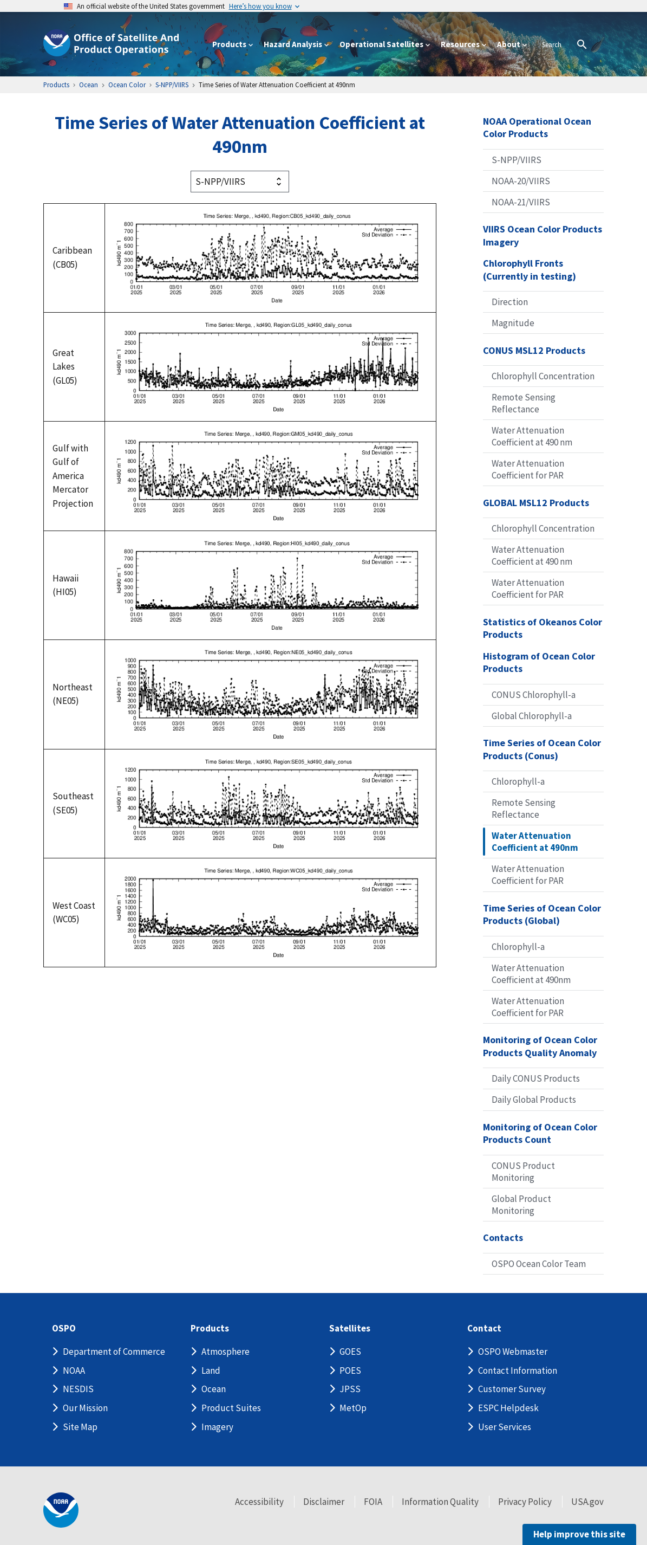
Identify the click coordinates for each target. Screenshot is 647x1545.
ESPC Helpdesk (508, 1408)
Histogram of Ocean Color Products (539, 662)
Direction (510, 302)
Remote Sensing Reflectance (523, 403)
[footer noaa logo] (61, 1510)
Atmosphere (225, 1351)
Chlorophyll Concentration (543, 376)
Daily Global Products (534, 1100)
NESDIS (78, 1389)
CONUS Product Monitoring (523, 1172)
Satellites (349, 1328)
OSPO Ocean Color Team (539, 1264)
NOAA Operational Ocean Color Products (537, 127)
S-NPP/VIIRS (516, 160)
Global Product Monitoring (521, 1205)
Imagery (217, 1427)
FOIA (373, 1502)
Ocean (213, 1389)
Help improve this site (579, 1534)
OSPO (64, 1328)
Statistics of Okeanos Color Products (542, 628)
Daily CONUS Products (536, 1078)
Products (210, 1328)
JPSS (350, 1389)
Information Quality (440, 1502)
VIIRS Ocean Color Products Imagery (542, 235)
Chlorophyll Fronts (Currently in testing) (529, 269)
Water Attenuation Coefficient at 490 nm (532, 436)
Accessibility (259, 1502)
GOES (350, 1351)
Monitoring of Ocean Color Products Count (540, 1133)
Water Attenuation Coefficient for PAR (528, 469)
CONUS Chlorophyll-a (534, 695)
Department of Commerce (114, 1351)
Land (210, 1370)
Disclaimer (323, 1502)
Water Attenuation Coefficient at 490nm (535, 842)
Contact (484, 1328)
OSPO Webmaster (512, 1351)
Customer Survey (512, 1389)
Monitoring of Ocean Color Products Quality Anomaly (540, 1046)
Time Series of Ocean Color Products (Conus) (542, 749)
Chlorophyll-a (518, 781)
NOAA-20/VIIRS (521, 181)
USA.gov (587, 1502)
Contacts (503, 1237)
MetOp (353, 1408)
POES (350, 1370)
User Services (504, 1427)
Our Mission (85, 1408)
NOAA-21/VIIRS (521, 202)
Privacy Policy (525, 1502)
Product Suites (231, 1408)
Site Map (80, 1427)
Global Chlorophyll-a (532, 716)
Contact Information (517, 1370)
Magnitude (513, 323)
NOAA (74, 1370)
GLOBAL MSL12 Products (536, 502)
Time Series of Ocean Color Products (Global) (542, 914)
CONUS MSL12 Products (534, 350)
